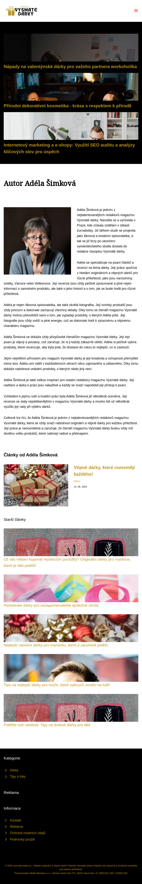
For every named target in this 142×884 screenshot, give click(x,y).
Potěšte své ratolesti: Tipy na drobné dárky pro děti (47, 725)
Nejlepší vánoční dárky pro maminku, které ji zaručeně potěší (56, 645)
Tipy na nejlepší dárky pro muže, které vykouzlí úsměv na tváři (57, 685)
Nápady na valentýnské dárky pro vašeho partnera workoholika (70, 66)
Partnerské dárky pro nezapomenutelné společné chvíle (51, 605)
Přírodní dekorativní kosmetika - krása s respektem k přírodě (67, 105)
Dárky (77, 481)
